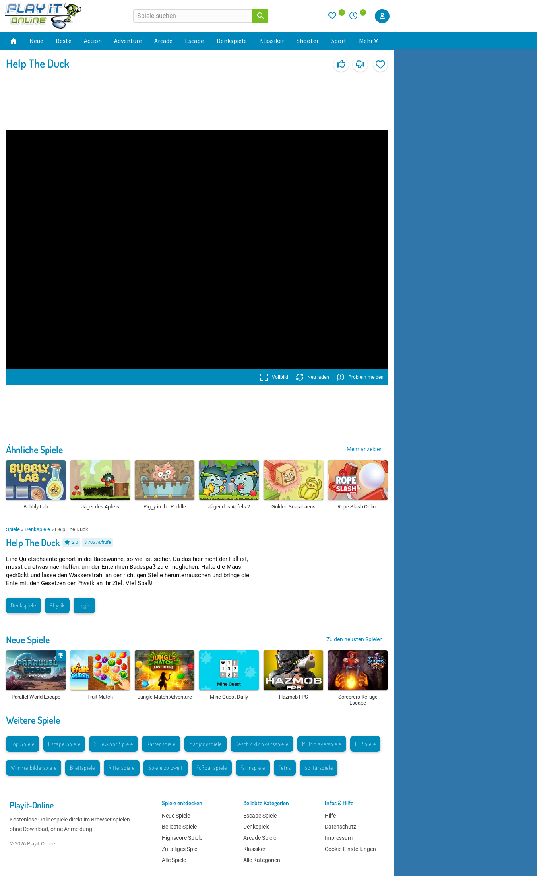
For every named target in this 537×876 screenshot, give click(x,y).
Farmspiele (252, 767)
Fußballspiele (211, 767)
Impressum (339, 838)
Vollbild (274, 377)
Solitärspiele (318, 767)
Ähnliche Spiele (34, 449)
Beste (64, 41)
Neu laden (312, 377)
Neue (36, 41)
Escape (194, 41)
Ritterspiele (122, 767)
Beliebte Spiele (179, 826)
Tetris (285, 767)
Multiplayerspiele (322, 743)
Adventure (128, 41)
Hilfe (330, 815)
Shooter (308, 41)
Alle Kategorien (261, 860)
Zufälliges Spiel (180, 849)
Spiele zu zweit (165, 767)
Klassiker (271, 41)
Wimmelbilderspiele (33, 767)
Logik (84, 605)
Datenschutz (340, 826)
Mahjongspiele (205, 743)
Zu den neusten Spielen (354, 639)
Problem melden (360, 377)
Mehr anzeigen (365, 449)
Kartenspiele (161, 743)
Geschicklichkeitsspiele (261, 743)
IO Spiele (365, 743)
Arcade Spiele (259, 838)
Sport (339, 41)
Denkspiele (232, 41)
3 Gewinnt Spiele (113, 743)
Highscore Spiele (182, 838)
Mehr (368, 41)
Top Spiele (23, 743)
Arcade (163, 41)
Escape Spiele (64, 743)
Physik (57, 605)
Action (93, 41)
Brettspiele (82, 767)
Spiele (13, 529)
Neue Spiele (28, 639)
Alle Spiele (174, 860)
